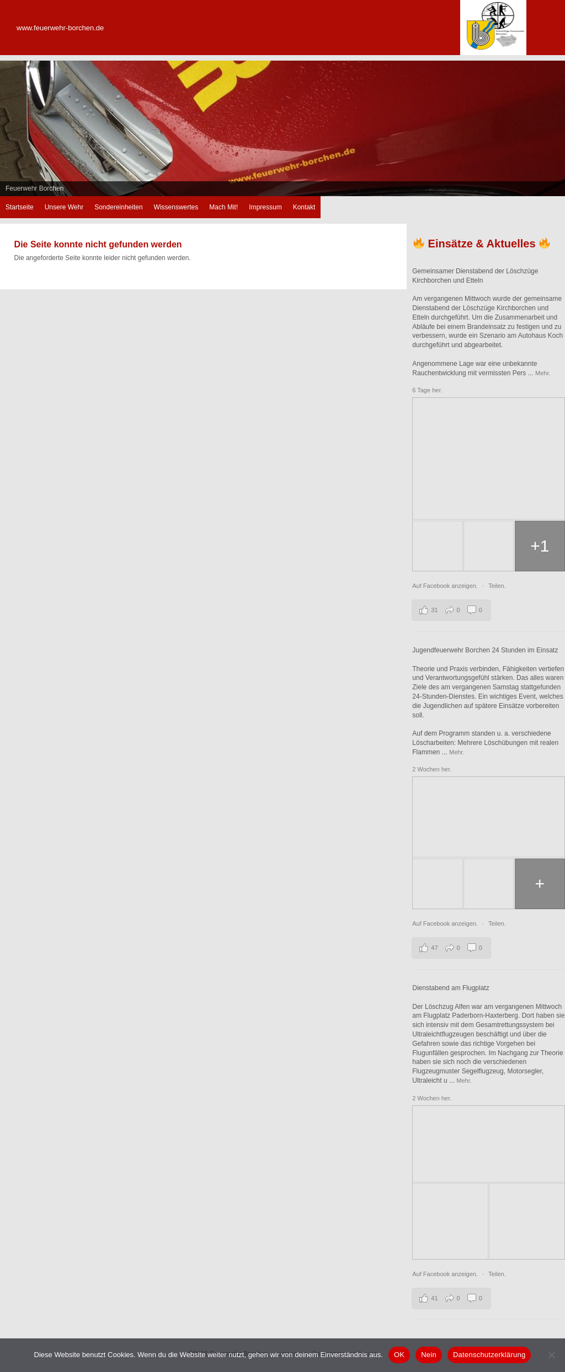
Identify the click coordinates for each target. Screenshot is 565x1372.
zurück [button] (14, 125)
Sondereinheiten (118, 207)
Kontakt (304, 207)
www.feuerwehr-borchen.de (60, 28)
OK (399, 1355)
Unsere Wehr (64, 207)
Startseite (20, 207)
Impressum (265, 207)
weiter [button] (551, 125)
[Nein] (551, 1354)
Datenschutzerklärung (489, 1355)
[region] (282, 128)
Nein (428, 1355)
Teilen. (497, 585)
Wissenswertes (176, 207)
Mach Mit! (223, 207)
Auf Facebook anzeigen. (445, 585)
